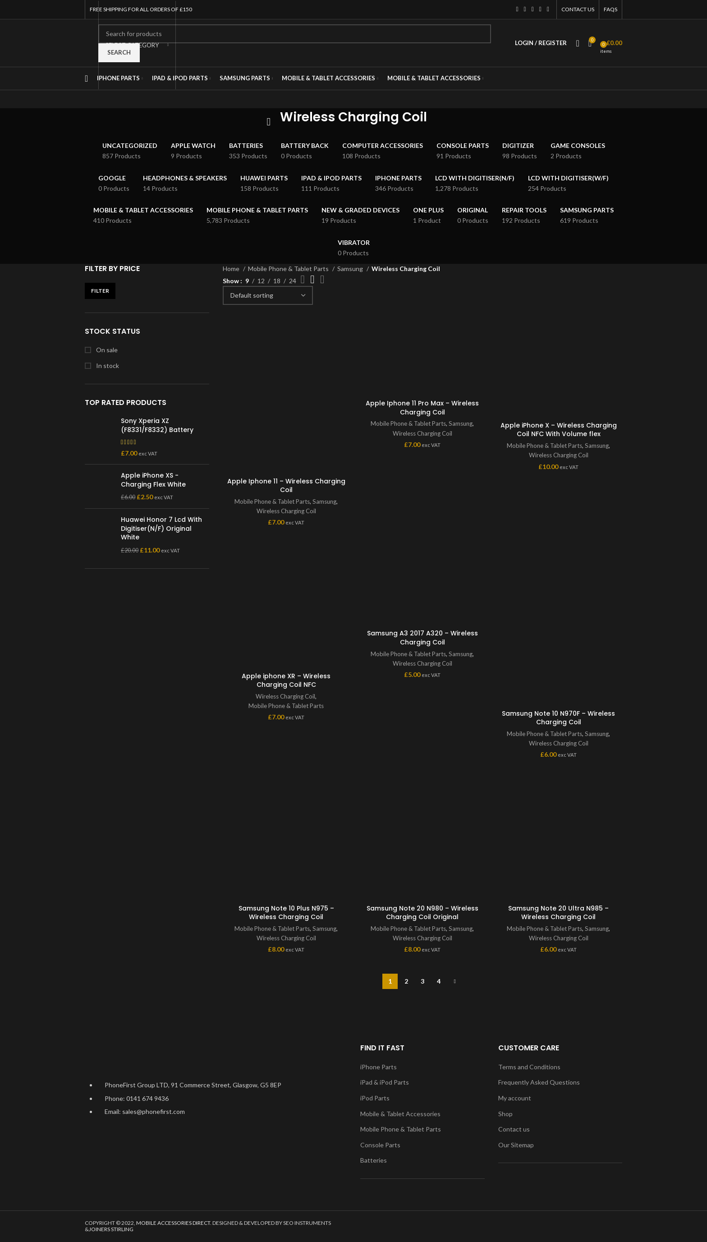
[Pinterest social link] (548, 9)
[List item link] (215, 1103)
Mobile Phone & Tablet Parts (289, 268)
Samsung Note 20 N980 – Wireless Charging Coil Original (422, 913)
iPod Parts (375, 1098)
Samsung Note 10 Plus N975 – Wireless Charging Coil (286, 913)
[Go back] (268, 122)
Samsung (350, 268)
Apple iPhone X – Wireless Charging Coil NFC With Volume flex (558, 430)
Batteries (373, 1160)
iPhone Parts (378, 1067)
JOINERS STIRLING (111, 1229)
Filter (100, 290)
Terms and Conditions (529, 1067)
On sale (106, 350)
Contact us (514, 1129)
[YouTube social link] (540, 9)
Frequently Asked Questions (539, 1082)
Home (232, 268)
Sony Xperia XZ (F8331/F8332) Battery (157, 425)
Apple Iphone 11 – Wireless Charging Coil (286, 486)
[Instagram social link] (533, 9)
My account (514, 1098)
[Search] (294, 33)
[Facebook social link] (517, 9)
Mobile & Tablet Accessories (400, 1114)
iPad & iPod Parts (384, 1082)
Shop (505, 1114)
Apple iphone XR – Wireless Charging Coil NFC (286, 681)
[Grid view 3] (312, 279)
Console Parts (380, 1145)
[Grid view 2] (303, 279)
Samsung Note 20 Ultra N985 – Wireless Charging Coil (558, 913)
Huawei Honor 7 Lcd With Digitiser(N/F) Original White (161, 528)
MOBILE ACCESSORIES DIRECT (173, 1222)
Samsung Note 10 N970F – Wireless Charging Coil (558, 718)
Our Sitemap (516, 1145)
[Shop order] (268, 295)
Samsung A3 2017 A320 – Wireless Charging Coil (422, 638)
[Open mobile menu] (86, 78)
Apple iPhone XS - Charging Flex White (153, 480)
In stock (107, 365)
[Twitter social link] (525, 9)
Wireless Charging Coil (286, 511)
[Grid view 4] (322, 279)
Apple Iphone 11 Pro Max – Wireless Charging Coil (422, 408)
